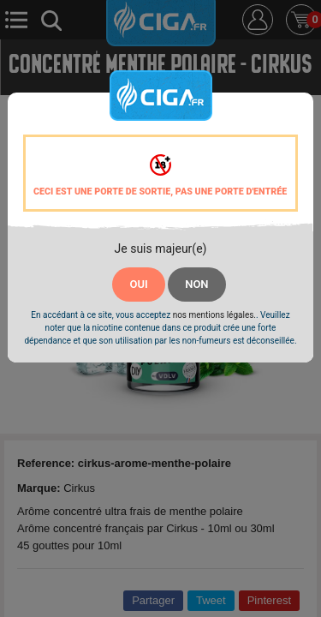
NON (196, 284)
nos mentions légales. (214, 315)
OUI (138, 284)
